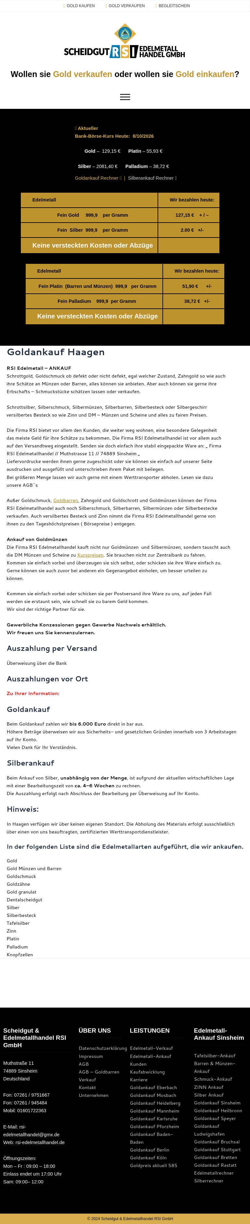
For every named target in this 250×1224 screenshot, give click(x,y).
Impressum (91, 1056)
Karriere (138, 1079)
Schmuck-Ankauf (213, 1079)
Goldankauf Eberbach (153, 1087)
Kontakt (87, 1087)
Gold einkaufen (204, 74)
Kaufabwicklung (147, 1071)
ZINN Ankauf (208, 1087)
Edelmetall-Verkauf (151, 1048)
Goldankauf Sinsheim (217, 1102)
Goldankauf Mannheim (154, 1110)
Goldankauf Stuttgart (217, 1149)
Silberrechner (208, 1180)
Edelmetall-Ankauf (150, 1056)
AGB (84, 1064)
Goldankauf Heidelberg (155, 1103)
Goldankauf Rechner (98, 178)
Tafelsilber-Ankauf (214, 1055)
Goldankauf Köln (148, 1157)
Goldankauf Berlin (150, 1149)
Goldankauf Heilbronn (218, 1110)
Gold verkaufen (82, 74)
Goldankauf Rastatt (215, 1165)
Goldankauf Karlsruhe (154, 1118)
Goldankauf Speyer (215, 1118)
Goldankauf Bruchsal (217, 1141)
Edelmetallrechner (214, 1172)
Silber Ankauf (209, 1094)
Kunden (138, 1064)
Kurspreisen (90, 554)
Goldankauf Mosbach (153, 1095)
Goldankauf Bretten (215, 1157)
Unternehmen (94, 1095)
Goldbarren (65, 500)
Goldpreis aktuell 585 (153, 1165)
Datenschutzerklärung (103, 1048)
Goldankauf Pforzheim (154, 1126)
